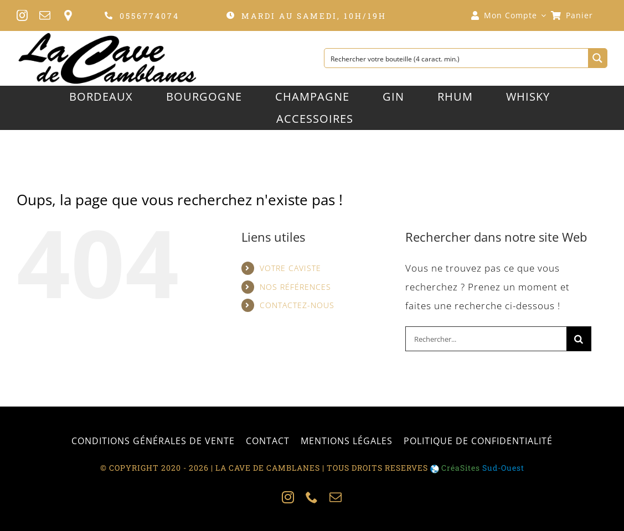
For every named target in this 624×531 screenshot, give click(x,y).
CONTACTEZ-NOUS (297, 305)
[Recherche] (578, 338)
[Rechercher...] (485, 338)
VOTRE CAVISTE (290, 268)
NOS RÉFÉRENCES (295, 287)
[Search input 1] (457, 58)
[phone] (312, 497)
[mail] (45, 15)
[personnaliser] (68, 15)
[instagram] (22, 15)
